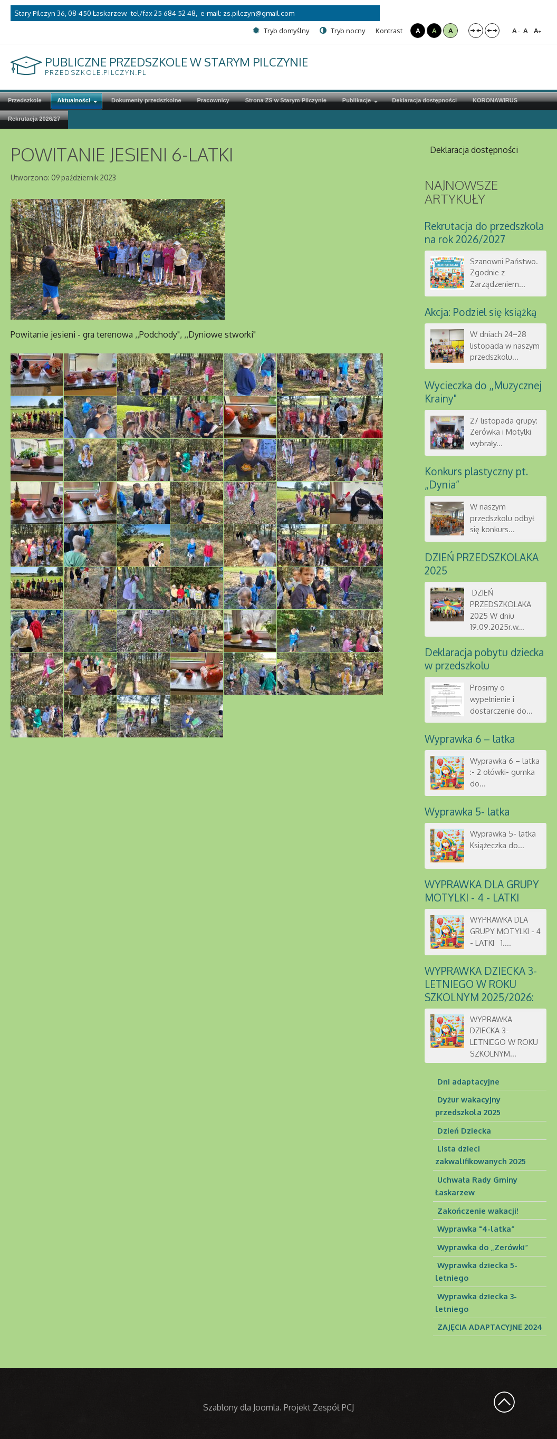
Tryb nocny (342, 30)
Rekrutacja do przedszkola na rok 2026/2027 (484, 232)
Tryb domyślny (281, 30)
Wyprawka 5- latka (467, 811)
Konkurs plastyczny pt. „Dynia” (476, 478)
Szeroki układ (492, 30)
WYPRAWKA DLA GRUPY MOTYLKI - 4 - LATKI (482, 891)
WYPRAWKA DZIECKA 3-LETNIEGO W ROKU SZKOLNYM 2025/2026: (481, 984)
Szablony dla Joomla (241, 1407)
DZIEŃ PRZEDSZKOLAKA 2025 (482, 564)
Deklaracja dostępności (474, 150)
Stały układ (476, 30)
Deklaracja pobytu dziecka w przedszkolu (484, 659)
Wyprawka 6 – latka (470, 738)
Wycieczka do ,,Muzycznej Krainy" (483, 392)
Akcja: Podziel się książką (480, 312)
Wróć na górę (504, 1402)
